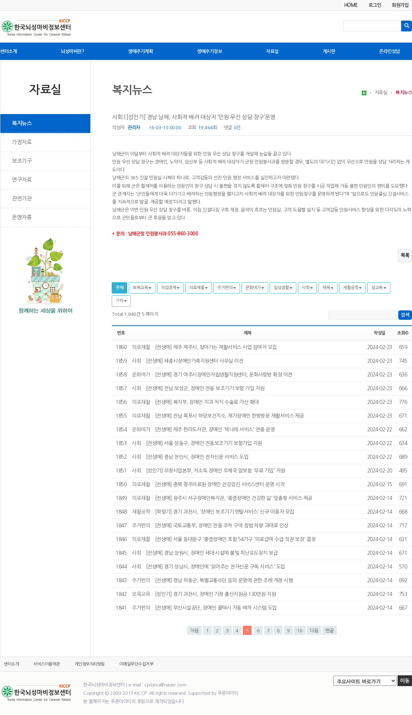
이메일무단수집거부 (136, 664)
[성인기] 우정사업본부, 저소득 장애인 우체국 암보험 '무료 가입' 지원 (215, 470)
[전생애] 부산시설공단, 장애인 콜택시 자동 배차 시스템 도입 (216, 607)
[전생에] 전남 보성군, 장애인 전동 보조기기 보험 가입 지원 (205, 388)
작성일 (379, 333)
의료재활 (198, 287)
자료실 (272, 51)
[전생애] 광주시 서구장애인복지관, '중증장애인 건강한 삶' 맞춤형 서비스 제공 (233, 498)
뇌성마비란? (72, 51)
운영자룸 (21, 217)
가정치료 (21, 142)
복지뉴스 (21, 123)
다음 (314, 630)
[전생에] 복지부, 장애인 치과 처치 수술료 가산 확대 (207, 402)
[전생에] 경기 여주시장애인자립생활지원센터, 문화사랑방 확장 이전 (223, 374)
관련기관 (21, 198)
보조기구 (21, 161)
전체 (119, 287)
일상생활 (283, 287)
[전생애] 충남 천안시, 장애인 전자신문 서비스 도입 (197, 456)
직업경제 (170, 287)
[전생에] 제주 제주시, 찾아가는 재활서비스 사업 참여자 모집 (216, 347)
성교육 (378, 287)
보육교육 (142, 287)
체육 (328, 287)
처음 (194, 630)
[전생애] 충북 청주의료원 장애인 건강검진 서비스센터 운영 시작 (220, 484)
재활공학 (352, 287)
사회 (307, 287)
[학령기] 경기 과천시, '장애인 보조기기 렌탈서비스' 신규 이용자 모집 (224, 511)
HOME (351, 5)
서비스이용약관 (46, 664)
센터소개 (8, 51)
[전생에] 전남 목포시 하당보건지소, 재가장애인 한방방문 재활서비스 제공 (229, 415)
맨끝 (329, 630)
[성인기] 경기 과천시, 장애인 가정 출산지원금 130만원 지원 (215, 594)
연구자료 (21, 179)
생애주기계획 (140, 51)
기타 (121, 300)
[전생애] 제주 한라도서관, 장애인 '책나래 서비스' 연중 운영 (215, 429)
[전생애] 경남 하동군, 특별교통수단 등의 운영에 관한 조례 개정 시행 (224, 580)
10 (299, 630)
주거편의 (226, 287)
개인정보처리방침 (89, 664)
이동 (404, 680)
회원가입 (400, 5)
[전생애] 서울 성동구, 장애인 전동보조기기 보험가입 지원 (204, 443)
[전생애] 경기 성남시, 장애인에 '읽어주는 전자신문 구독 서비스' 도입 (215, 566)
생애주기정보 (209, 51)
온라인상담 (389, 51)
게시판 (329, 51)
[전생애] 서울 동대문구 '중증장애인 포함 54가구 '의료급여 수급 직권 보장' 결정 (235, 539)
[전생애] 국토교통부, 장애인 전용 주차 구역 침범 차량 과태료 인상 (221, 525)
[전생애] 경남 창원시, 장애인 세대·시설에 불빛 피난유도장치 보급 (212, 552)
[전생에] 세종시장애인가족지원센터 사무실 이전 (195, 360)
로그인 (375, 5)
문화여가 (254, 287)
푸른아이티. (229, 693)
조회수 (403, 333)
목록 (405, 255)
